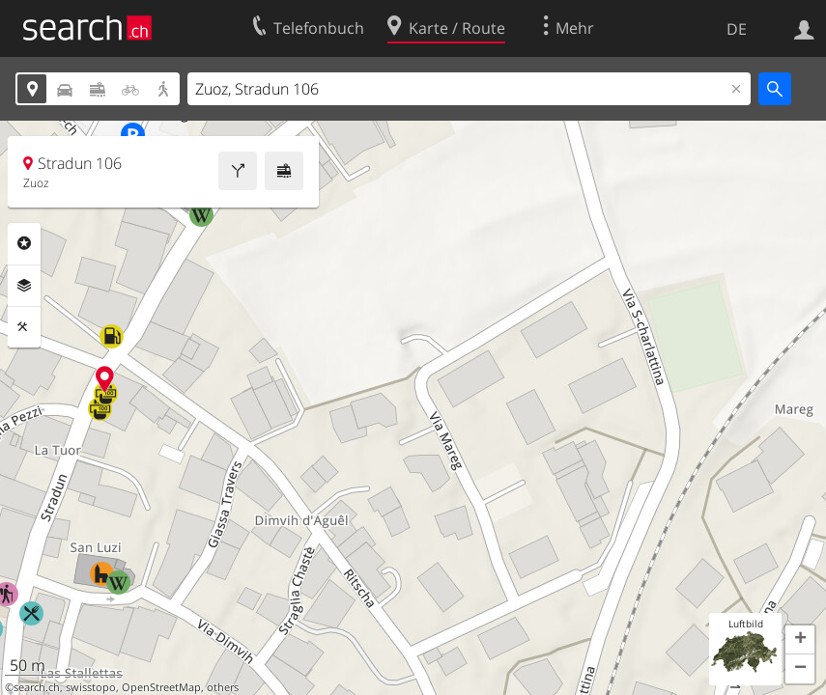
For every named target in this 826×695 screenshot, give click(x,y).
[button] (799, 640)
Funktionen (24, 327)
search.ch (37, 687)
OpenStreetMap (161, 687)
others (223, 687)
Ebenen (24, 285)
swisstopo (91, 687)
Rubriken (24, 243)
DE (736, 29)
